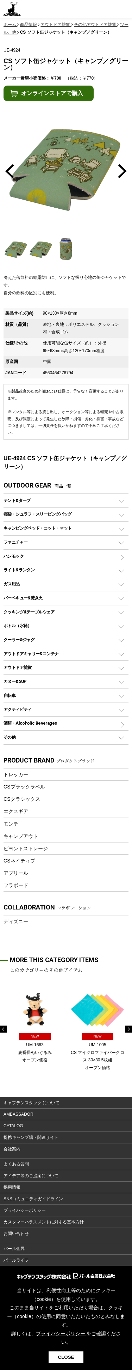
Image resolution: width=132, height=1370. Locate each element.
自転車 (9, 695)
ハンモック (14, 556)
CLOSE (66, 1357)
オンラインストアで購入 (52, 93)
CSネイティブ (19, 861)
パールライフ (16, 1260)
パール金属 (14, 1248)
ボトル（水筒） (18, 625)
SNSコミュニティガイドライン (33, 1198)
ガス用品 (12, 583)
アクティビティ (18, 709)
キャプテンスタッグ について (31, 1102)
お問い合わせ (16, 1233)
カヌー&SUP (15, 681)
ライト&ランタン (19, 569)
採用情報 (12, 1187)
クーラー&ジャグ (19, 639)
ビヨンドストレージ (26, 848)
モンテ (11, 824)
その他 (9, 737)
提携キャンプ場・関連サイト (31, 1137)
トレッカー (16, 774)
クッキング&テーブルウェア (29, 612)
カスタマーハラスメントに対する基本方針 (44, 1222)
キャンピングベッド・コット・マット (37, 528)
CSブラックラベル (24, 787)
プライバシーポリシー (25, 1210)
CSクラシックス (22, 799)
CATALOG (13, 1125)
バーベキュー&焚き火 (23, 597)
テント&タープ (17, 500)
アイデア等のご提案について (31, 1175)
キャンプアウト (21, 836)
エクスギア (16, 811)
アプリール (16, 873)
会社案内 (12, 1149)
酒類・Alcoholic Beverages (30, 723)
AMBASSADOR (18, 1114)
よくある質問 (16, 1164)
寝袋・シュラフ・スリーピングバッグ (37, 514)
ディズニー (16, 921)
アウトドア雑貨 (18, 667)
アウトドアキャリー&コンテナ (31, 653)
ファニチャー (15, 542)
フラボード (16, 885)
